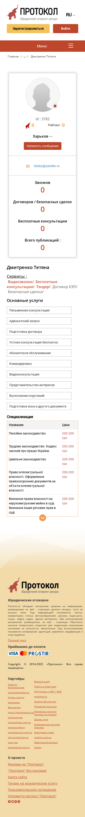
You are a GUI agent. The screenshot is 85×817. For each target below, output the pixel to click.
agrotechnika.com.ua (19, 722)
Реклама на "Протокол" (26, 764)
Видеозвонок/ (21, 281)
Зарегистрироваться (28, 28)
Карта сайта (17, 777)
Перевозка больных (45, 706)
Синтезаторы (15, 717)
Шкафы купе (41, 719)
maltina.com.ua (42, 737)
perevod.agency (16, 727)
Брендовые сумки (44, 732)
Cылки (37, 747)
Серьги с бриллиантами (16, 686)
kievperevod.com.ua (19, 747)
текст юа (13, 742)
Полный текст (17, 640)
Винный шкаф (42, 681)
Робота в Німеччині (45, 686)
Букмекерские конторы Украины (47, 726)
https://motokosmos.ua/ (21, 712)
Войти (65, 28)
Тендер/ (43, 286)
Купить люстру (16, 697)
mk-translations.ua (18, 737)
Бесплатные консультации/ (32, 284)
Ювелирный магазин (46, 742)
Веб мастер (14, 707)
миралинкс (14, 702)
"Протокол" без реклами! (27, 770)
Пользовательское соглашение (32, 789)
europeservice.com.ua (20, 732)
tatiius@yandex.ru (47, 166)
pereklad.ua (40, 696)
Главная (13, 56)
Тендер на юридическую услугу (32, 783)
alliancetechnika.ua (18, 692)
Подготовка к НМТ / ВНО (48, 691)
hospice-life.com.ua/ (45, 701)
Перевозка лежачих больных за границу (45, 713)
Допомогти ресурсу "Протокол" (32, 796)
